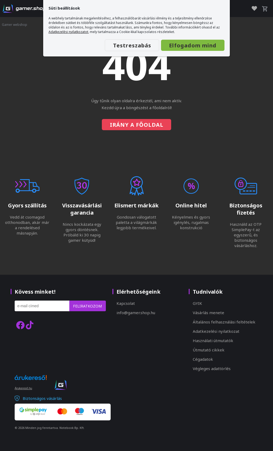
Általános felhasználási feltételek (224, 322)
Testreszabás (132, 45)
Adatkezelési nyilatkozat (216, 331)
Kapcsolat (126, 303)
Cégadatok (203, 359)
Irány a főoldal (136, 124)
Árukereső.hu (23, 388)
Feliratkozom (87, 306)
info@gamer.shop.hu (136, 312)
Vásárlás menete (208, 312)
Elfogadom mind (192, 45)
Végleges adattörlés (212, 368)
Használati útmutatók (213, 340)
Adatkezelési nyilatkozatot (68, 32)
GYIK (197, 303)
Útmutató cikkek (208, 349)
